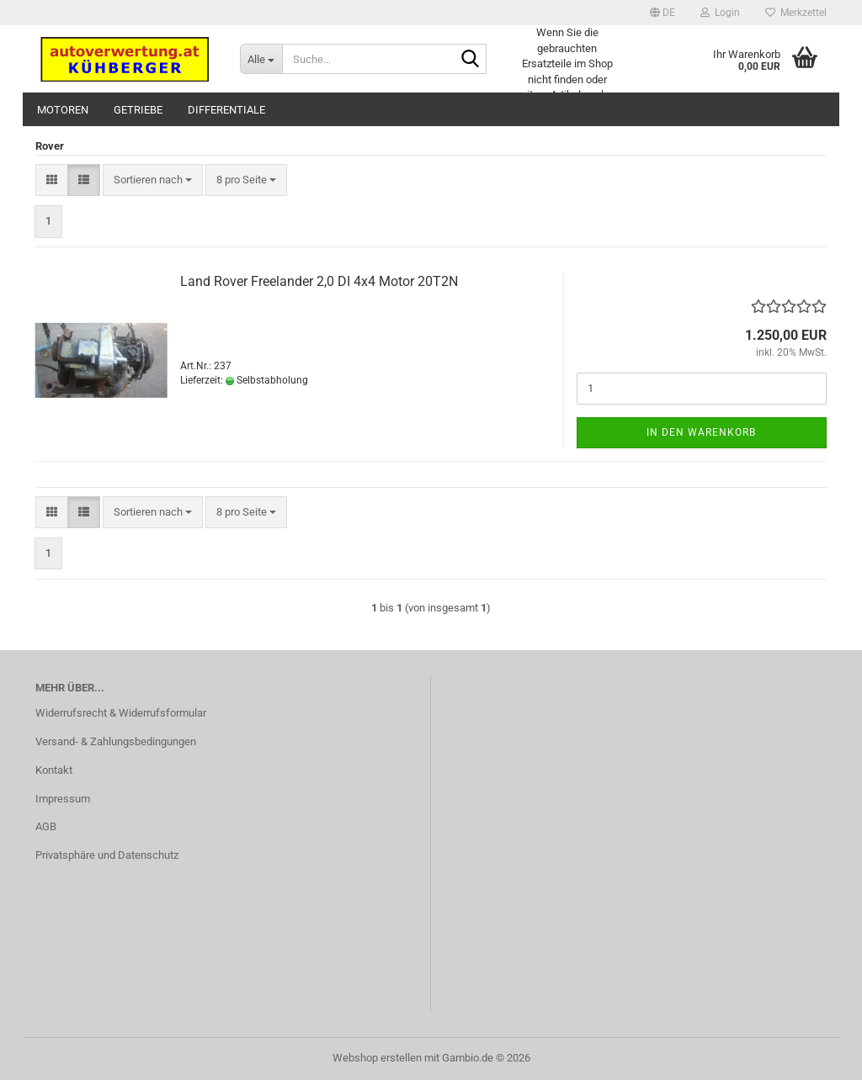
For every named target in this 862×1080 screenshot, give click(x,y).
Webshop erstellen (377, 1057)
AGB (45, 826)
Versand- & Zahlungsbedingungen (115, 741)
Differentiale (226, 109)
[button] (662, 12)
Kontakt (53, 770)
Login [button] (720, 13)
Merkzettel (796, 13)
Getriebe (138, 109)
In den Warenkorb (701, 432)
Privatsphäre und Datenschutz (106, 855)
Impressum (62, 798)
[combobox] (153, 180)
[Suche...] (261, 59)
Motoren (62, 109)
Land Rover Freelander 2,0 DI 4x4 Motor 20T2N (319, 281)
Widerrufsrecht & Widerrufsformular (120, 713)
